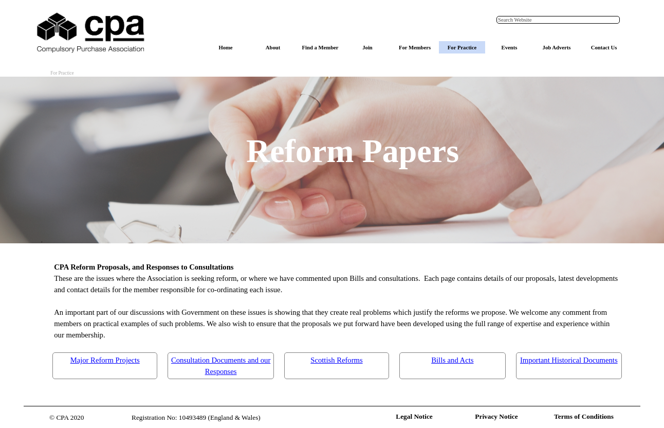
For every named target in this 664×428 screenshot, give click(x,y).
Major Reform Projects (105, 360)
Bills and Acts (452, 360)
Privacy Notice (496, 416)
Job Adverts (557, 47)
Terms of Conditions (584, 416)
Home (225, 47)
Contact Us (604, 47)
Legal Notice (414, 416)
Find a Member (320, 47)
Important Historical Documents (569, 360)
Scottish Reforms (336, 360)
